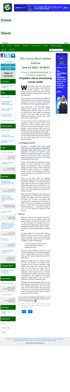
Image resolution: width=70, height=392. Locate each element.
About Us (11, 49)
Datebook (17, 45)
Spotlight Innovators (56, 45)
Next (30, 311)
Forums (9, 45)
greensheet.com (29, 300)
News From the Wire (35, 339)
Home (3, 45)
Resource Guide (36, 45)
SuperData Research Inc (42, 104)
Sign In (66, 43)
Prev (24, 311)
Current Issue (8, 61)
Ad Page (45, 45)
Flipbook (26, 339)
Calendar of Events (19, 340)
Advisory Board (51, 340)
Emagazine (19, 339)
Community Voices (31, 340)
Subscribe (5, 43)
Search (66, 50)
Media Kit (3, 49)
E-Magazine (25, 45)
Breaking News (46, 339)
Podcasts (60, 339)
